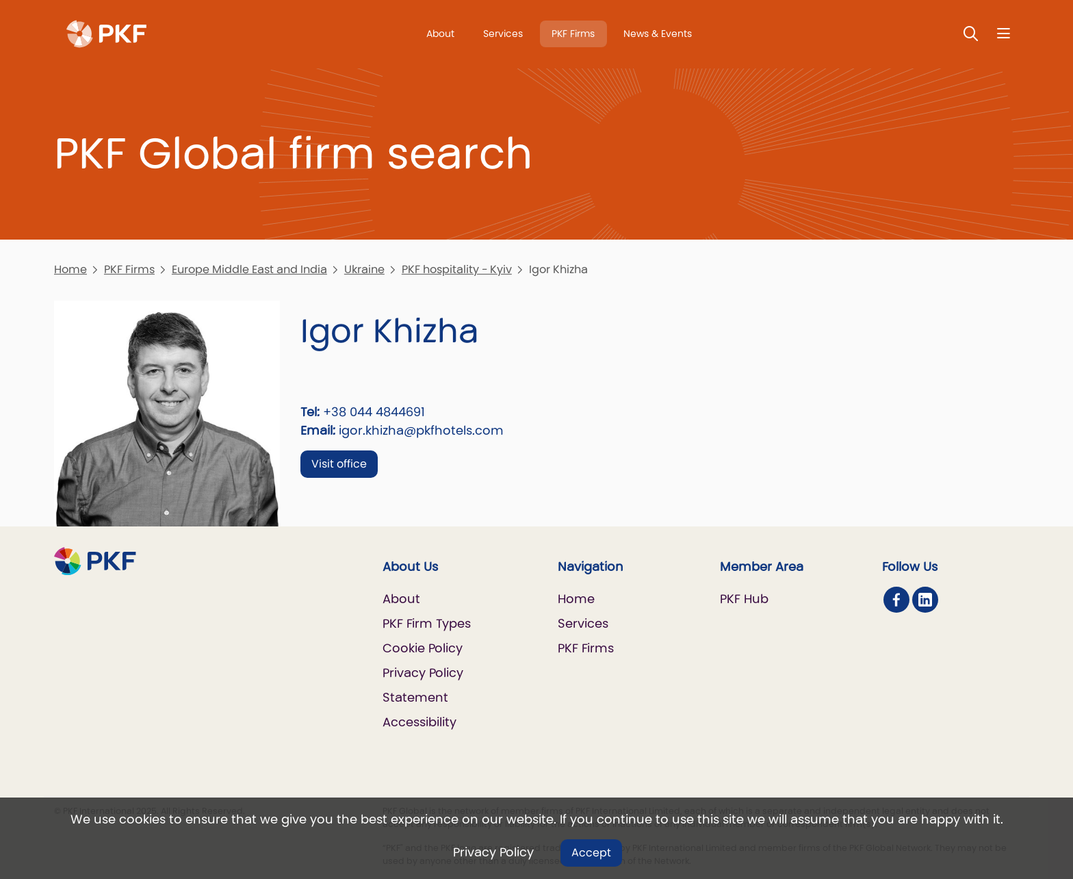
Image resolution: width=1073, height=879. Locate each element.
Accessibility (419, 721)
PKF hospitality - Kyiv (457, 269)
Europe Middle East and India (249, 269)
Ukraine (364, 269)
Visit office (339, 464)
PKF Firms (573, 33)
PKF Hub (744, 598)
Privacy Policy (493, 852)
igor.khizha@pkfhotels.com (421, 430)
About (440, 33)
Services (503, 33)
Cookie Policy (423, 648)
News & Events (657, 33)
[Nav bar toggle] (1003, 33)
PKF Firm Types (427, 623)
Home (70, 269)
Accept (591, 853)
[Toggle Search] (971, 33)
